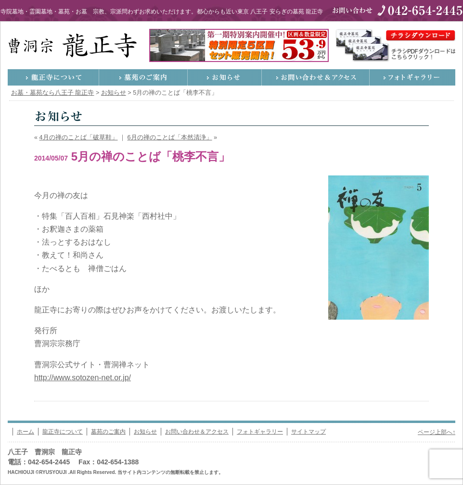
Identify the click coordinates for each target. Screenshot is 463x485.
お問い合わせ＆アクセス (316, 77)
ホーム (25, 431)
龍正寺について (53, 77)
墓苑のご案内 (143, 77)
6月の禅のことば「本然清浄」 (170, 137)
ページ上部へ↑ (436, 432)
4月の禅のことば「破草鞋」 (78, 137)
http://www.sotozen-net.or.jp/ (82, 377)
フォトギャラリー (412, 77)
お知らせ (225, 77)
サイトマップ (308, 431)
